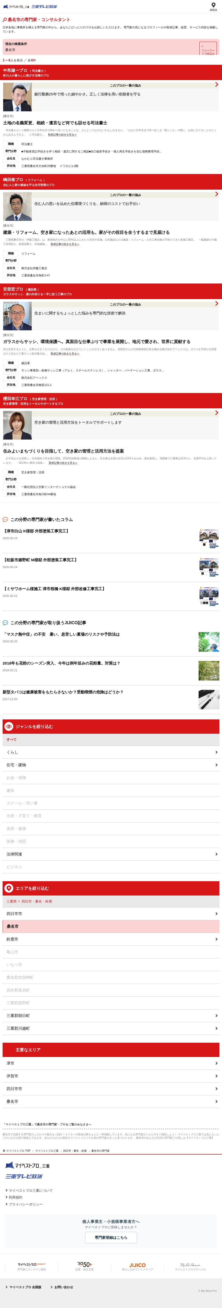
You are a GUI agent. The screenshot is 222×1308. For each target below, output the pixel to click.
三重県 (12, 901)
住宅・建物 (16, 765)
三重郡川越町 (18, 1028)
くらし (12, 752)
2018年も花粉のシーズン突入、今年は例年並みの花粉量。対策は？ (61, 663)
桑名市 (12, 1101)
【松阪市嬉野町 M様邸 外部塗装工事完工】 (40, 560)
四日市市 (14, 913)
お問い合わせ (63, 1287)
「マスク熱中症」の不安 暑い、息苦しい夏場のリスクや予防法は (61, 634)
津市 (10, 1063)
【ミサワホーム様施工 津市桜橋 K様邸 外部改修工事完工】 (54, 589)
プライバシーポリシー (26, 1204)
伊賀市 (12, 1076)
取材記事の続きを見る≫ (62, 134)
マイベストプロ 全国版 (25, 1287)
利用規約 (15, 1197)
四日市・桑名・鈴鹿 (37, 901)
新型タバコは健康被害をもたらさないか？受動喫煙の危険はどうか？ (63, 692)
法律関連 (14, 854)
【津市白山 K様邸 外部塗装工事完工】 (36, 531)
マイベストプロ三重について (31, 1191)
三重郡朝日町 (18, 1015)
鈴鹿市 (12, 939)
